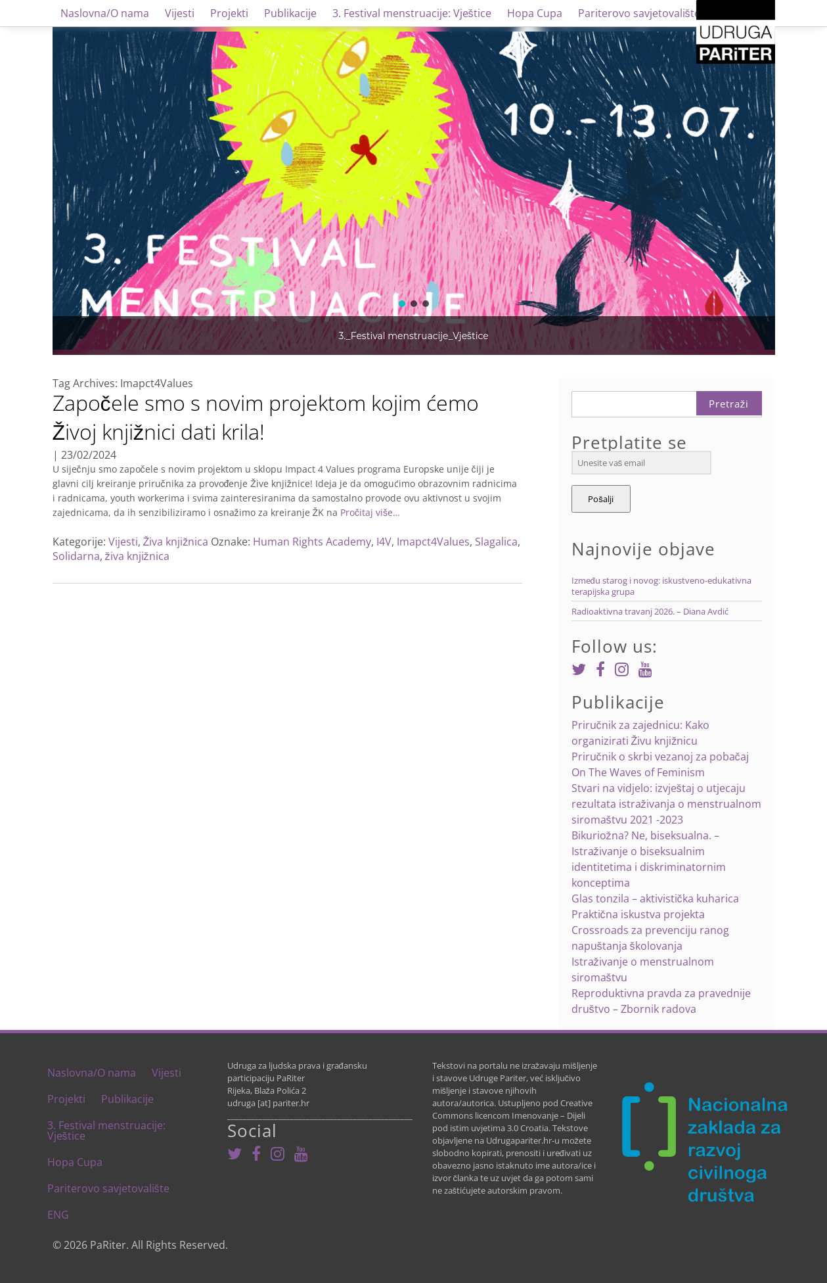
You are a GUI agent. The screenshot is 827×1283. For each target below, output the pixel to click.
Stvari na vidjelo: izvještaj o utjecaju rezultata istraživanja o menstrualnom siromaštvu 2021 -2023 (666, 804)
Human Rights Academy (312, 541)
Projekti (229, 13)
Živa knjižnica (176, 541)
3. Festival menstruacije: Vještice (411, 13)
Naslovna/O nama (104, 13)
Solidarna (76, 556)
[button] (402, 303)
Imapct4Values (433, 541)
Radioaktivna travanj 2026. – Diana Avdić (649, 611)
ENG (58, 1214)
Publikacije (290, 13)
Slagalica (496, 541)
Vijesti (179, 13)
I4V (383, 541)
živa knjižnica (137, 556)
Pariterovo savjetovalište (639, 13)
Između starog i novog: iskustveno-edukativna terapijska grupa (661, 585)
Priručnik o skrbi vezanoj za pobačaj (660, 756)
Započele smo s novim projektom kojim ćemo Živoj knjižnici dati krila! (266, 417)
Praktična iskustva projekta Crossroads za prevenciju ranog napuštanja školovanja (650, 930)
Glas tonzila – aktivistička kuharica (655, 898)
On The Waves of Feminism (638, 772)
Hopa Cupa (534, 13)
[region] (414, 190)
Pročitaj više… (369, 512)
